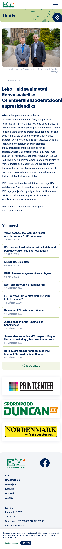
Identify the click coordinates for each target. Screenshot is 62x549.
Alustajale (10, 484)
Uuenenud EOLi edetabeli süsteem (24, 310)
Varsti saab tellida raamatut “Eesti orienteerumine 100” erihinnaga (24, 234)
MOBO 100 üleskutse (16, 262)
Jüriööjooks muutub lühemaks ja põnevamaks (23, 323)
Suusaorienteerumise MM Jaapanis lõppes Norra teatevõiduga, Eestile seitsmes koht (29, 338)
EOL (7, 475)
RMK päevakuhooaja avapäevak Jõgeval (28, 273)
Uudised (9, 493)
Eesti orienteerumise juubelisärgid (24, 284)
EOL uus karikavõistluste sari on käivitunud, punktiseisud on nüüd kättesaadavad (30, 249)
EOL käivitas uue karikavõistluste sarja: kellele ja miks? (27, 297)
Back (57, 17)
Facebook (45, 463)
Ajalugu (9, 498)
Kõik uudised (31, 365)
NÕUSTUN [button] (26, 543)
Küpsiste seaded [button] (11, 543)
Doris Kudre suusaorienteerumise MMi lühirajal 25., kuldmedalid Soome (27, 352)
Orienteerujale (12, 480)
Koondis (9, 489)
